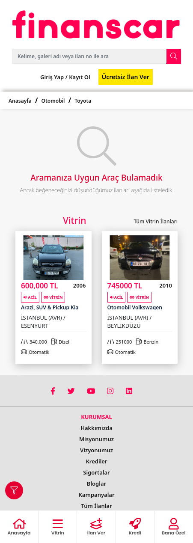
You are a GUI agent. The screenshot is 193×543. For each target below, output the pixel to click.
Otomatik (35, 352)
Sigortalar (96, 472)
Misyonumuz (96, 439)
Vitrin (57, 527)
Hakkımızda (96, 428)
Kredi (135, 527)
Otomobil (53, 100)
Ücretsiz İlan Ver (125, 77)
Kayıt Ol (79, 77)
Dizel (60, 341)
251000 (119, 341)
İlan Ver (96, 527)
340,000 (34, 341)
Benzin (147, 341)
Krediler (96, 461)
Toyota (82, 100)
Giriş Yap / (54, 77)
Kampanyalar (96, 494)
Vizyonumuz (96, 450)
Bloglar (96, 483)
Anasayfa (20, 100)
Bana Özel (174, 527)
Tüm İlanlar (96, 506)
